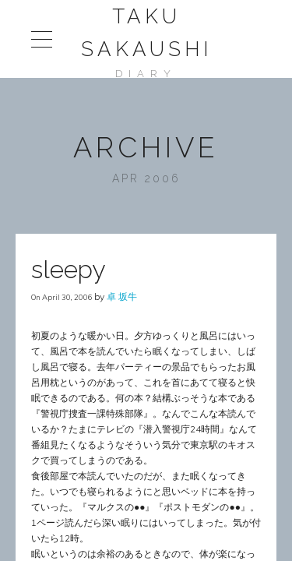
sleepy (68, 269)
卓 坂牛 (122, 296)
